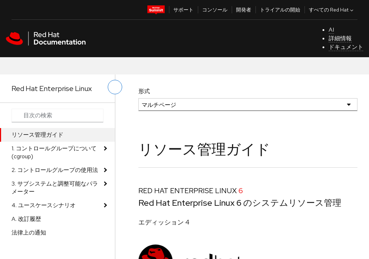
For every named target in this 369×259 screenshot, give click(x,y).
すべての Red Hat (332, 9)
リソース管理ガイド (37, 134)
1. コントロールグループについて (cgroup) (54, 152)
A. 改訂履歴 (26, 219)
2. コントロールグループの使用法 (55, 170)
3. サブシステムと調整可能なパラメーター (55, 187)
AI (331, 29)
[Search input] (57, 115)
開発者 (243, 9)
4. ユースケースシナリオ (44, 205)
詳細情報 (340, 38)
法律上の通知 (29, 232)
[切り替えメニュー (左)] (115, 87)
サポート (183, 9)
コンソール (214, 9)
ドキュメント (346, 47)
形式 (144, 91)
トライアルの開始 (280, 9)
